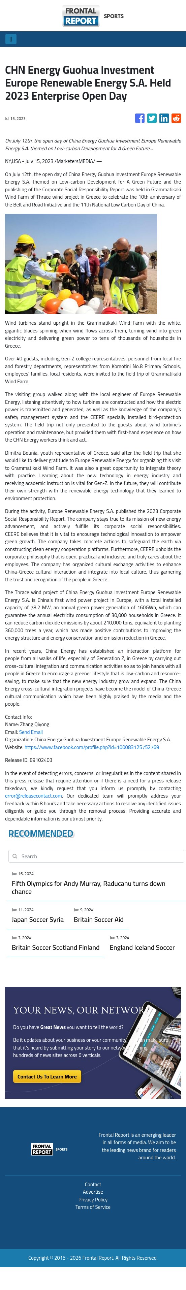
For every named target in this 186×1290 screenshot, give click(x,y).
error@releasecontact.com (33, 796)
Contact (93, 1184)
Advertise (93, 1192)
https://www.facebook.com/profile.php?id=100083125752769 (92, 747)
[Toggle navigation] (11, 39)
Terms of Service (93, 1207)
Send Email (31, 732)
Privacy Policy (93, 1199)
